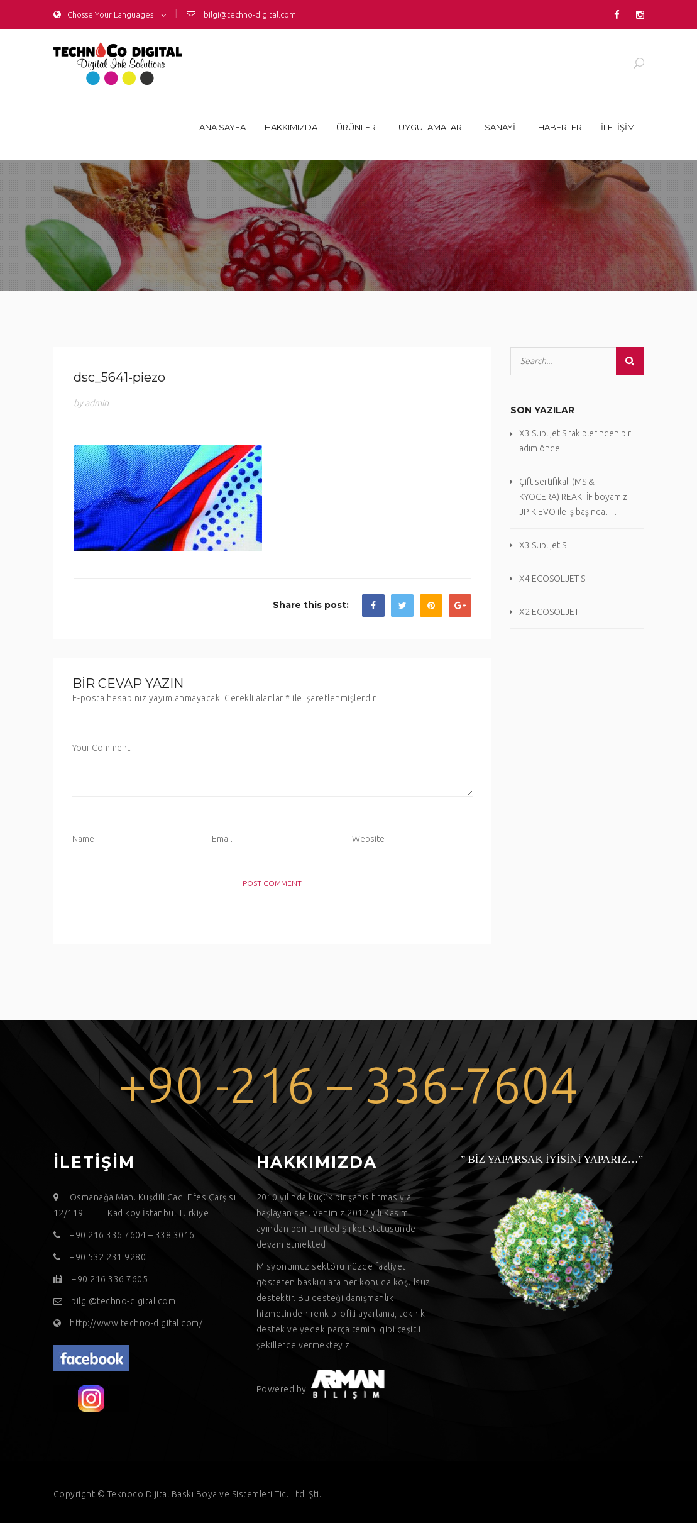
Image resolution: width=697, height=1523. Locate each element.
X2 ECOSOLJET (549, 612)
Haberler (560, 127)
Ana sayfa (222, 127)
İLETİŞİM (618, 127)
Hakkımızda (291, 127)
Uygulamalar (430, 127)
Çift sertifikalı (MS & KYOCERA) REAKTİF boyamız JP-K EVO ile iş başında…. (573, 497)
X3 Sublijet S (542, 545)
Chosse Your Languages (103, 14)
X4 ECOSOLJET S (552, 578)
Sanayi (500, 127)
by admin (91, 403)
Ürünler (356, 127)
